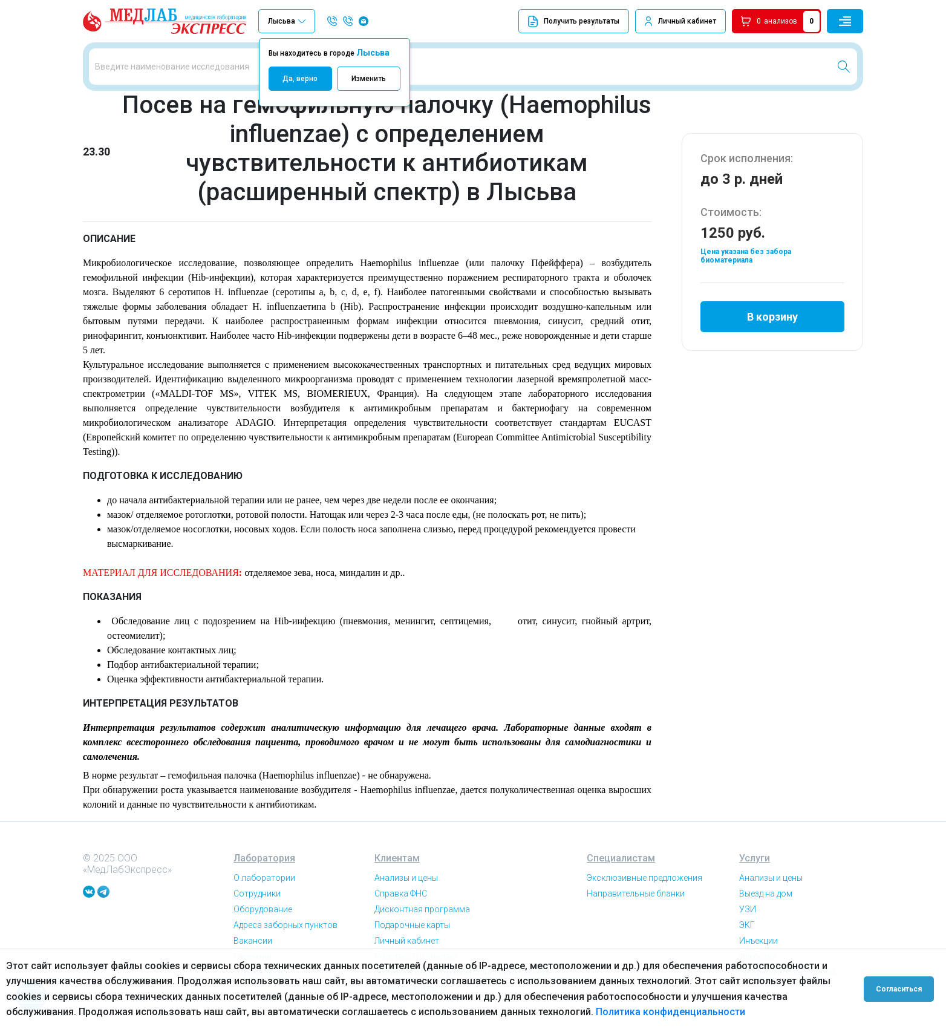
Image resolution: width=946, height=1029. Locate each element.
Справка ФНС (400, 893)
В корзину (772, 316)
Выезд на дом (765, 893)
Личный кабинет (687, 21)
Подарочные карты (412, 925)
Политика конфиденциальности (670, 1012)
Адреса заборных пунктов (285, 925)
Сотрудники (257, 893)
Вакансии (252, 941)
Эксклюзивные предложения (644, 878)
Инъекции (758, 941)
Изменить (368, 78)
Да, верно (300, 78)
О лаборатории (264, 878)
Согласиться (899, 989)
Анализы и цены (406, 878)
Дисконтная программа (422, 909)
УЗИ (747, 909)
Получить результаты (573, 21)
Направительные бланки (636, 893)
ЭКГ (747, 925)
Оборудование (262, 909)
